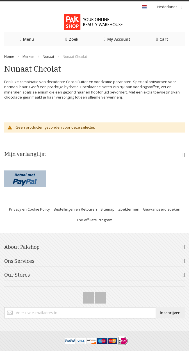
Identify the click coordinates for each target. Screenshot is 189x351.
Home (9, 56)
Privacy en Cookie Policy (29, 209)
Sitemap (108, 209)
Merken (28, 56)
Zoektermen (128, 209)
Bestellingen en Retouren (75, 209)
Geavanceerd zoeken (161, 209)
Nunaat (48, 56)
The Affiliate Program (94, 219)
